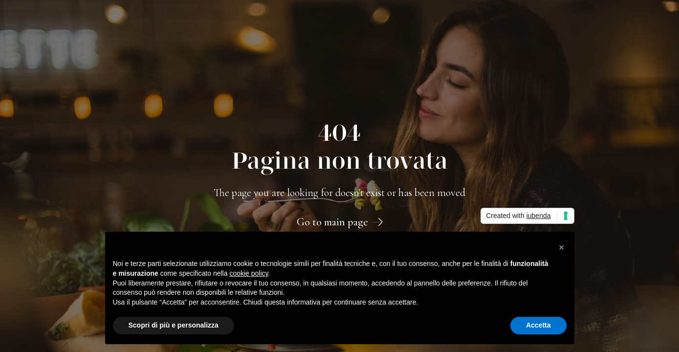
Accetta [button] (538, 325)
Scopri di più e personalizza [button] (174, 325)
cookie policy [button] (248, 273)
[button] (561, 247)
